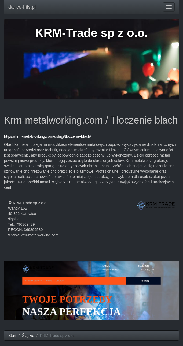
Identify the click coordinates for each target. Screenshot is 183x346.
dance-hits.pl (22, 7)
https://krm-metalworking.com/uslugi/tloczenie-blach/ (47, 136)
